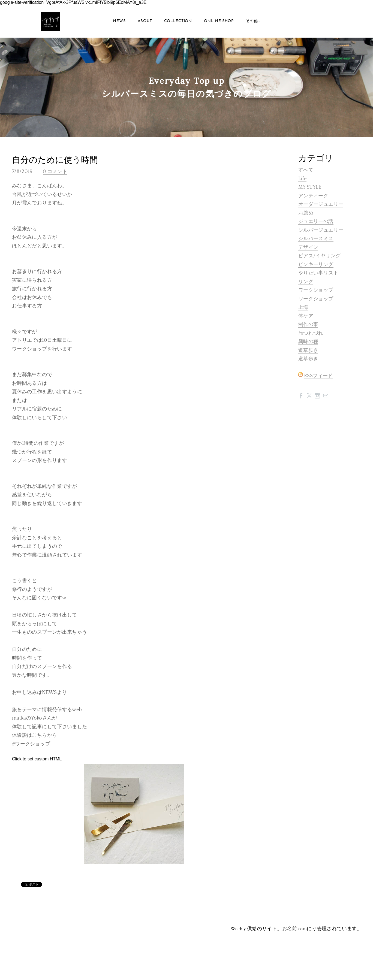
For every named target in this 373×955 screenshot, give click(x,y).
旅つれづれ (310, 333)
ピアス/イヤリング (319, 256)
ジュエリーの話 (315, 221)
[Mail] (325, 395)
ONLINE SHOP (219, 21)
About (145, 21)
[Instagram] (317, 395)
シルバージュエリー (320, 230)
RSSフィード (318, 376)
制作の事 (308, 324)
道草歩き (308, 350)
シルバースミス (315, 238)
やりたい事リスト (318, 273)
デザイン (308, 247)
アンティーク (313, 196)
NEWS (119, 21)
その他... (253, 21)
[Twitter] (309, 395)
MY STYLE (309, 187)
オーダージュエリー (320, 204)
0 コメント (55, 172)
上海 (303, 307)
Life (302, 179)
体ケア (305, 316)
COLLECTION (178, 21)
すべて (305, 170)
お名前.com (294, 929)
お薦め (305, 213)
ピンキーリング (315, 264)
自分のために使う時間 (55, 160)
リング (305, 282)
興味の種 (308, 341)
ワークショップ (315, 290)
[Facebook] (301, 395)
